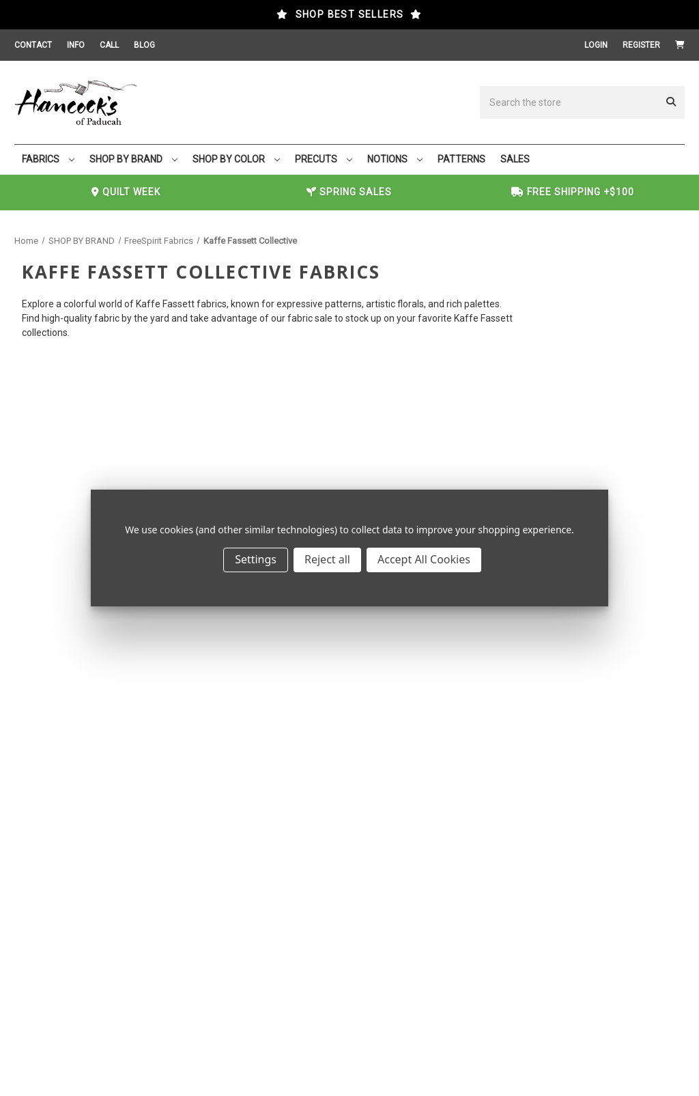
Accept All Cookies (423, 559)
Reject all (327, 559)
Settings (255, 559)
